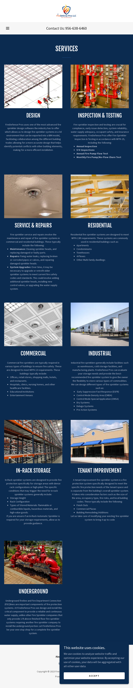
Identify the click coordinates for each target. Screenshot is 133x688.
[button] (7, 28)
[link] (66, 11)
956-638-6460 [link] (76, 28)
